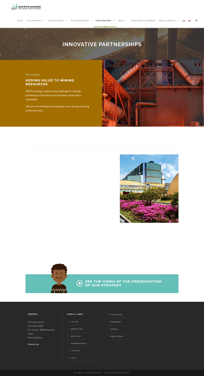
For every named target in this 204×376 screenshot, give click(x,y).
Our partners (56, 21)
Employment (115, 321)
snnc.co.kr (75, 350)
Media (121, 21)
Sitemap (113, 329)
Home (20, 21)
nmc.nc (74, 357)
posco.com (76, 336)
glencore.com (77, 329)
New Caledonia (167, 21)
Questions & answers (143, 21)
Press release (116, 314)
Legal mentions (116, 336)
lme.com (74, 321)
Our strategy (103, 21)
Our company (34, 21)
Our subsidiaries (79, 21)
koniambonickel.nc (79, 343)
